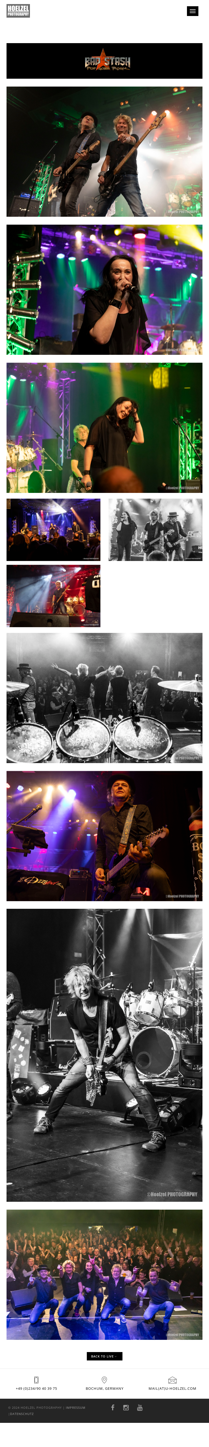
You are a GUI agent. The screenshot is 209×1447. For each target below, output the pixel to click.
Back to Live (104, 1356)
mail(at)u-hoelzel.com (172, 1388)
